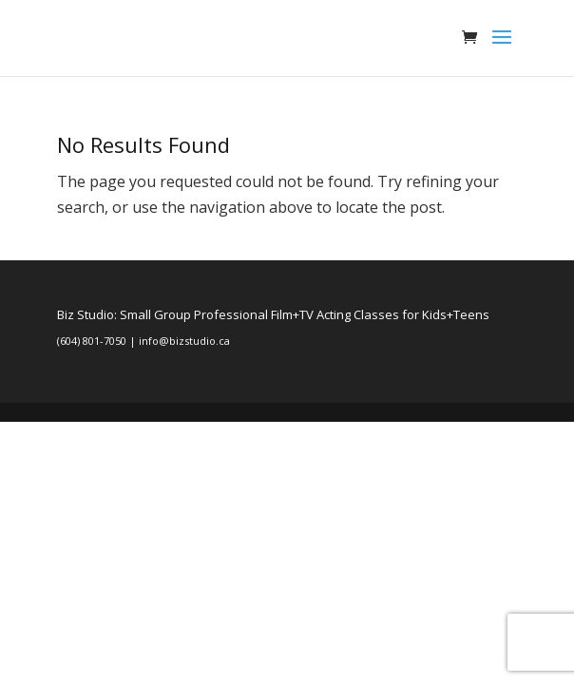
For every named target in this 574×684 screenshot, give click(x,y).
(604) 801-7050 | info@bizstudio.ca (143, 340)
